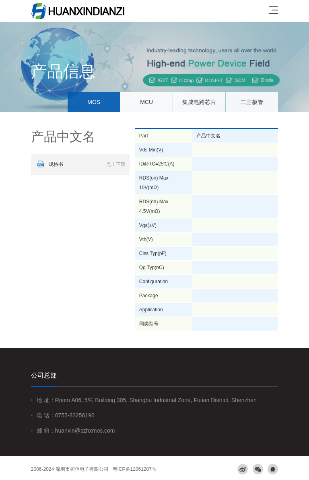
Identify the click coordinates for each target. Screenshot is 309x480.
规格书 (80, 164)
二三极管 (252, 102)
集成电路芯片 (199, 102)
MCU (146, 102)
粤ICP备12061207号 (135, 469)
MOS (93, 102)
